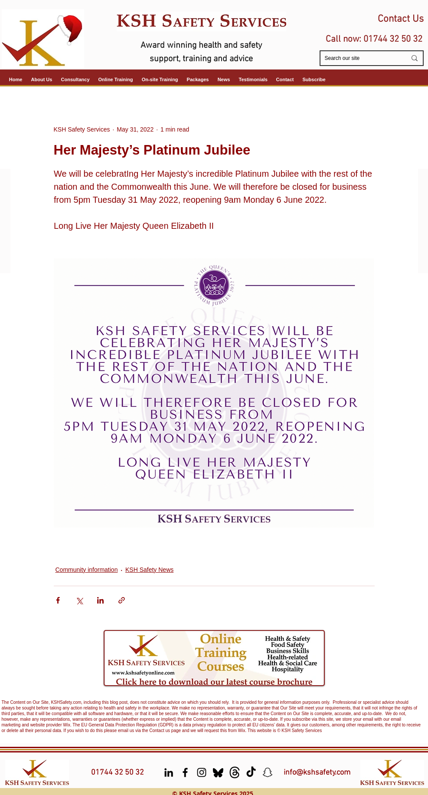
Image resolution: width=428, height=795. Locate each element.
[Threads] (235, 772)
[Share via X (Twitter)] (79, 600)
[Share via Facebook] (58, 600)
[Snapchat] (267, 772)
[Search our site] (359, 58)
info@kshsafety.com (317, 772)
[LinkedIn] (169, 772)
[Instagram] (202, 772)
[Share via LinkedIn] (100, 600)
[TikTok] (251, 772)
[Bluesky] (218, 772)
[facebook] (185, 772)
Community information (87, 569)
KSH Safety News (149, 569)
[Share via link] (122, 600)
